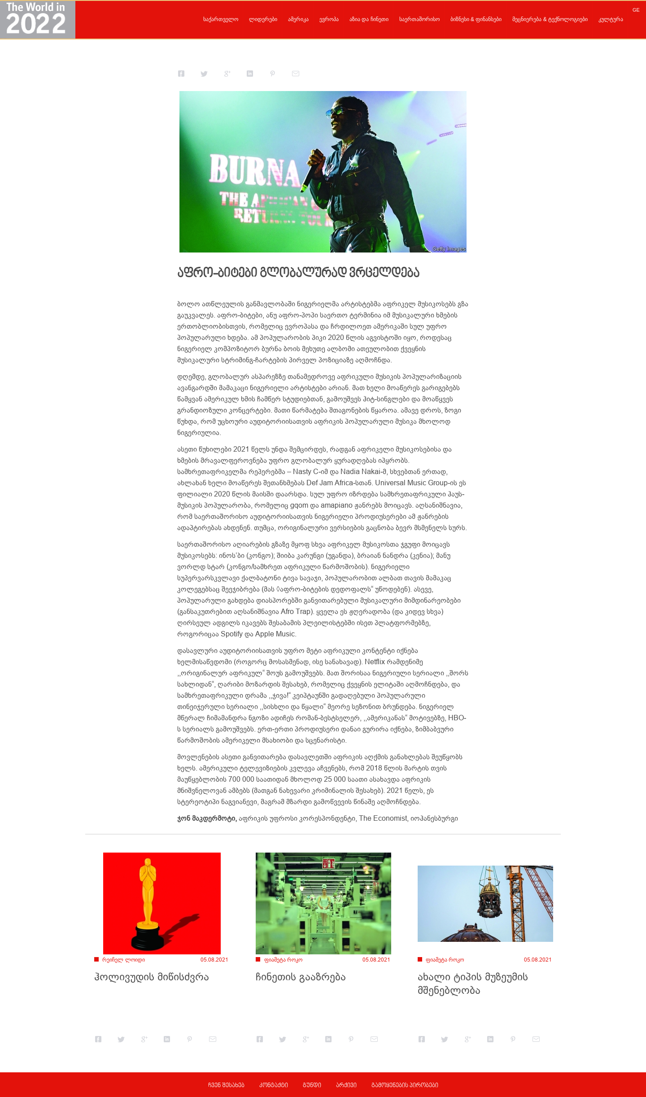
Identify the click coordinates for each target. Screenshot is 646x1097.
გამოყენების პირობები (404, 1086)
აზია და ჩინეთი (368, 19)
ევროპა (329, 19)
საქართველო (220, 19)
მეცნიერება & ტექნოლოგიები (550, 19)
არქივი (346, 1086)
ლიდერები (263, 19)
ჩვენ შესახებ (226, 1086)
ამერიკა (298, 19)
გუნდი (312, 1086)
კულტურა (610, 19)
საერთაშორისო (419, 19)
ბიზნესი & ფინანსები (476, 19)
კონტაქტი (273, 1086)
